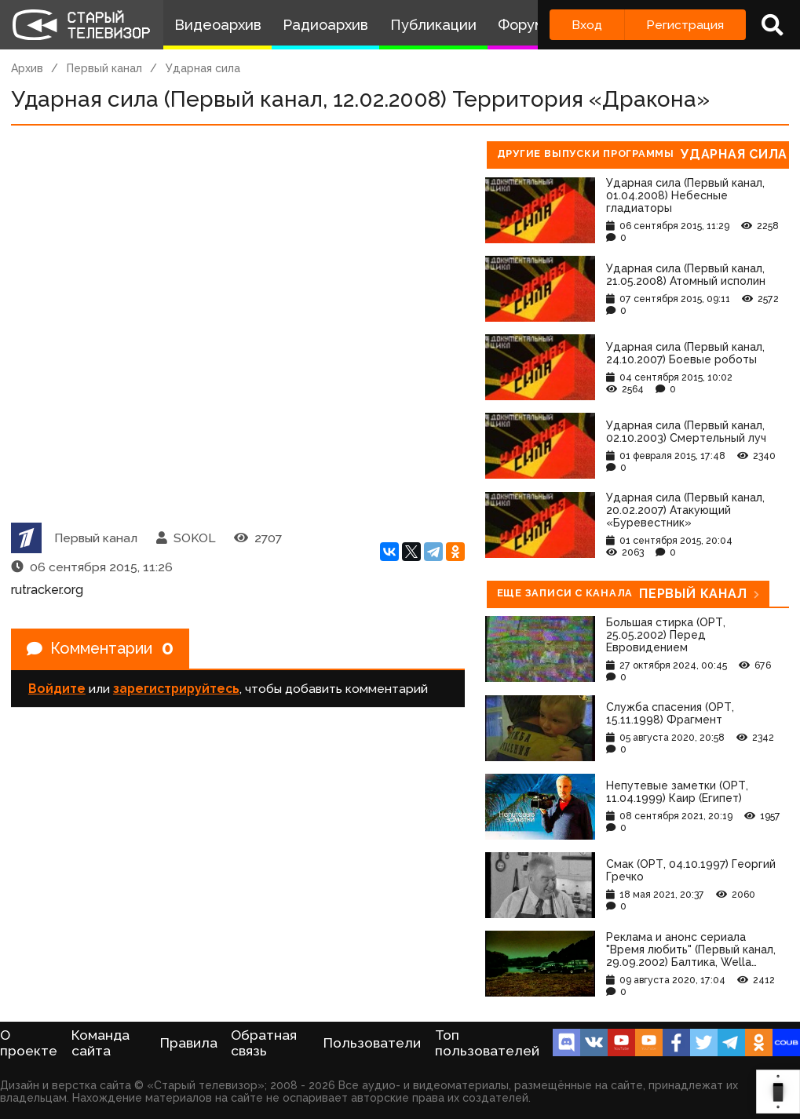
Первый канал (104, 68)
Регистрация (685, 24)
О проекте (28, 1043)
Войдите (57, 689)
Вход (587, 24)
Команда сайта (100, 1043)
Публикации (433, 24)
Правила (188, 1043)
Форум (521, 24)
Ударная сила (203, 68)
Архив (27, 68)
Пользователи (372, 1043)
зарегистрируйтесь (176, 689)
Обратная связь (264, 1043)
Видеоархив (217, 24)
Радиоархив (325, 24)
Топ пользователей (487, 1043)
